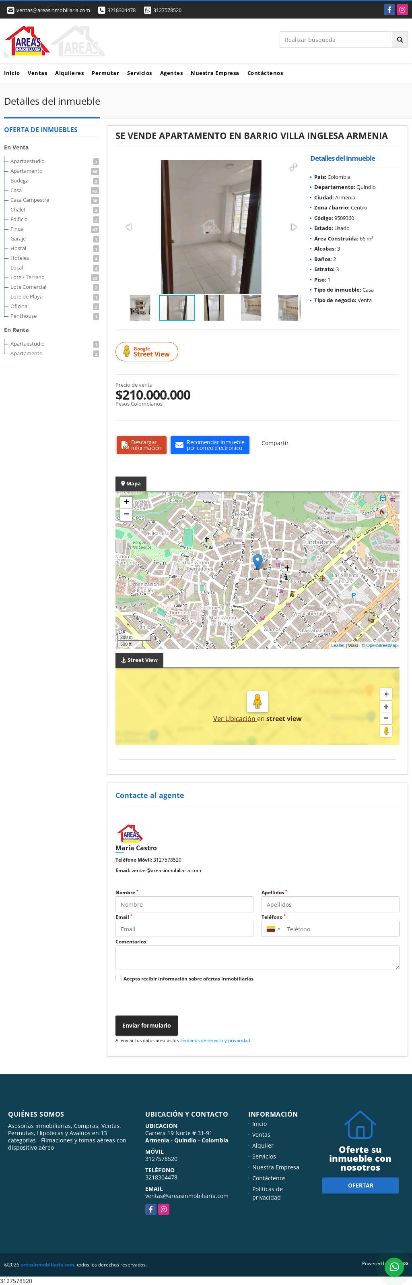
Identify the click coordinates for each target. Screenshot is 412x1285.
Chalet (54, 209)
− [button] (126, 515)
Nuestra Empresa (215, 73)
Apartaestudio (54, 161)
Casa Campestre (54, 200)
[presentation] (172, 1000)
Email (123, 917)
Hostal (54, 248)
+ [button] (126, 503)
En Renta (16, 330)
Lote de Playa (54, 296)
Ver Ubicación (235, 718)
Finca (54, 229)
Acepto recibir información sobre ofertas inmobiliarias (188, 978)
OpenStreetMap (382, 645)
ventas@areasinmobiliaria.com (166, 870)
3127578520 (167, 10)
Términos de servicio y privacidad (215, 1040)
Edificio (54, 219)
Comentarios (130, 941)
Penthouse (54, 316)
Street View (148, 352)
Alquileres (69, 73)
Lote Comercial (54, 287)
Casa (54, 190)
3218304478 (121, 10)
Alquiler (263, 1145)
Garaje (54, 238)
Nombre (126, 892)
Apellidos (274, 892)
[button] (293, 167)
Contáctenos (265, 73)
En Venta (16, 147)
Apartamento (54, 171)
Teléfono (274, 917)
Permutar (105, 73)
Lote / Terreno (54, 277)
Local (54, 267)
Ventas (37, 73)
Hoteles (54, 258)
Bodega (54, 180)
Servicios (139, 73)
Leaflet (337, 645)
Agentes (171, 73)
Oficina (54, 306)
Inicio (12, 73)
